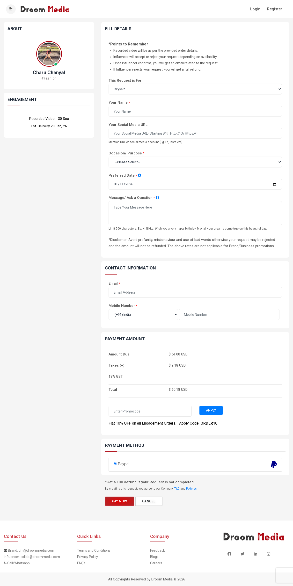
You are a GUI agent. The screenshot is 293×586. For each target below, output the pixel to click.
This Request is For (125, 80)
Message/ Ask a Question (131, 197)
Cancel (148, 501)
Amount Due (119, 354)
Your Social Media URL (128, 125)
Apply (211, 410)
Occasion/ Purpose (125, 153)
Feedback (157, 550)
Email (113, 283)
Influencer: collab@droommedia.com (32, 557)
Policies (191, 488)
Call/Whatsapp (18, 563)
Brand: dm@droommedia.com (31, 550)
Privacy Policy (87, 557)
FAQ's (81, 563)
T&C (177, 488)
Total (113, 389)
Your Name (118, 102)
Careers (156, 563)
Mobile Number (122, 306)
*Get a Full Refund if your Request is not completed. (150, 482)
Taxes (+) (117, 365)
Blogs (154, 557)
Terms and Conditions (93, 550)
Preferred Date (122, 175)
